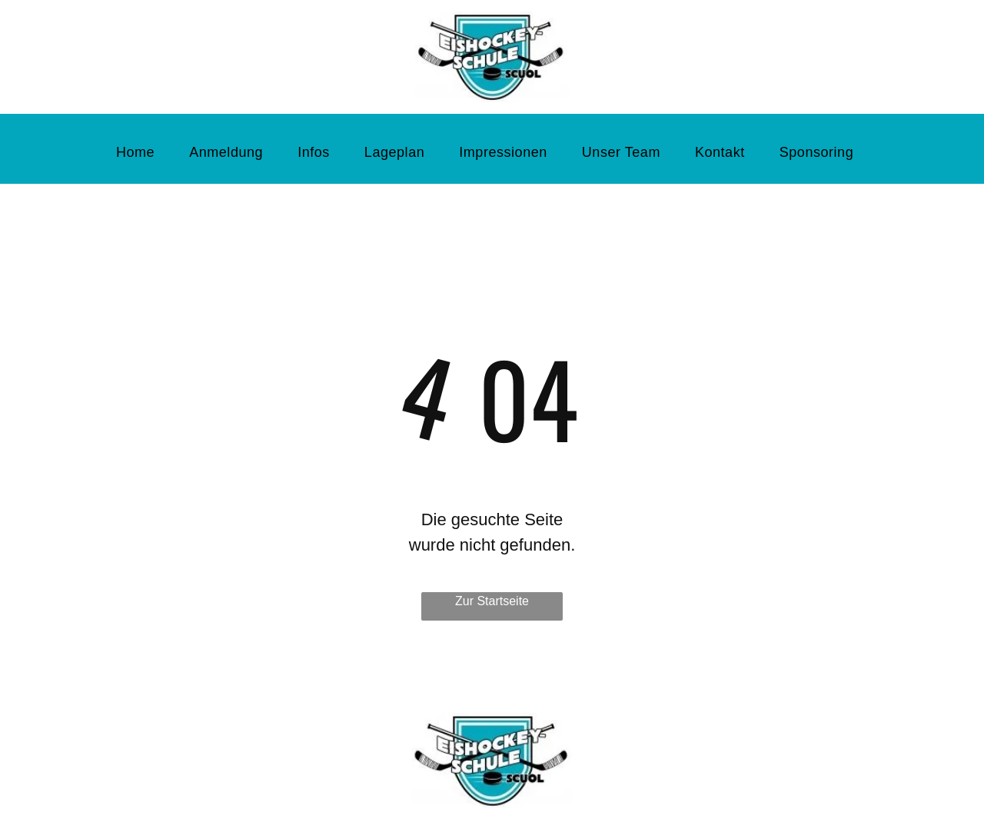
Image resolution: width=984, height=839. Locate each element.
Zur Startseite (492, 601)
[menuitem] (141, 152)
